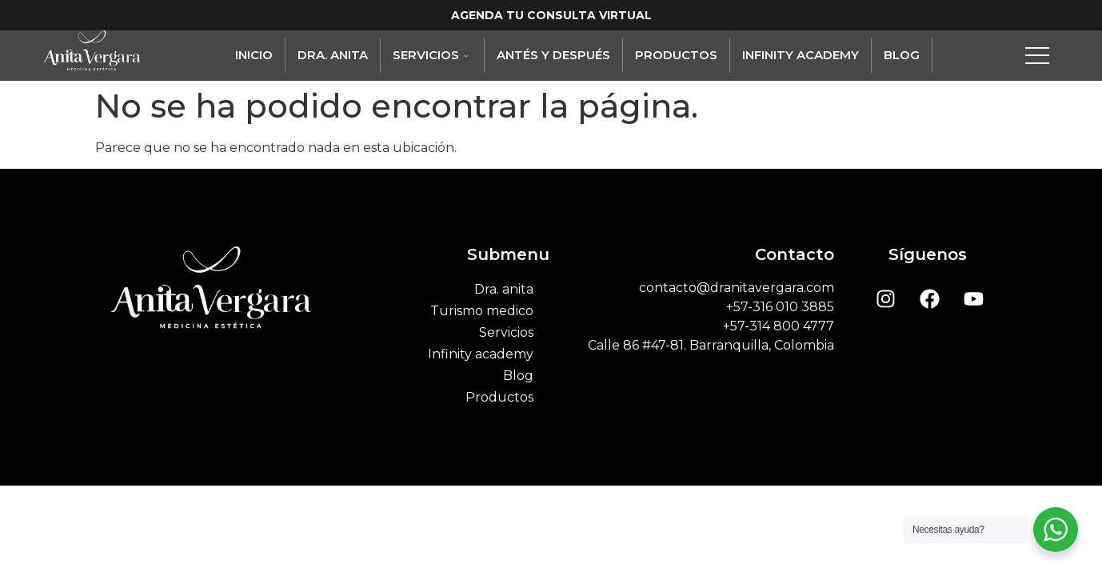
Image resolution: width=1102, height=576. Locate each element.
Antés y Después (553, 54)
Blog (902, 54)
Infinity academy (800, 54)
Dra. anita (332, 54)
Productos (676, 54)
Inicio (254, 54)
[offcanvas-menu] (1037, 55)
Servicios (432, 54)
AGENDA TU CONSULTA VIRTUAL (551, 15)
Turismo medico (481, 310)
